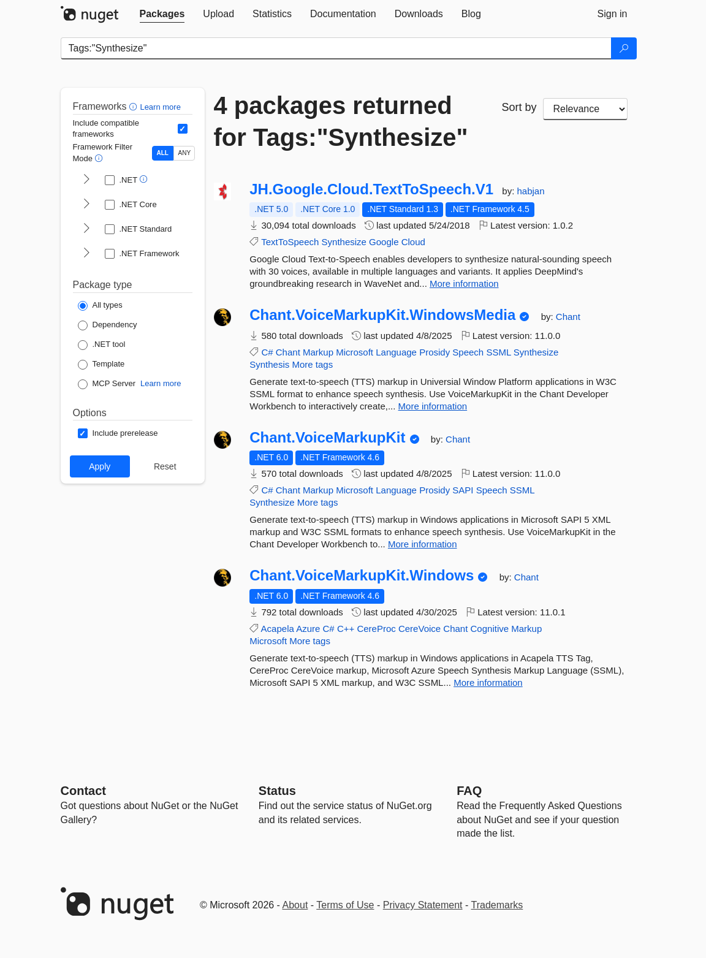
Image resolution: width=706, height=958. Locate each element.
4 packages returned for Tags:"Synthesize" (341, 121)
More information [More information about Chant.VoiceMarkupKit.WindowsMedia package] (433, 406)
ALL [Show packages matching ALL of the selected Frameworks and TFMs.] (163, 153)
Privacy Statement (423, 905)
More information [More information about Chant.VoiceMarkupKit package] (422, 544)
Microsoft (354, 352)
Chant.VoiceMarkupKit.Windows (361, 575)
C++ (345, 628)
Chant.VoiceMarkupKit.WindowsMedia (382, 315)
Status (277, 790)
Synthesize (344, 242)
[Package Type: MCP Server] (107, 384)
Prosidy (434, 352)
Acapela (277, 628)
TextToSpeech (290, 242)
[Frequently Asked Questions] (469, 790)
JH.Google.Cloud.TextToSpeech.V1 (371, 189)
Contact (83, 790)
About (295, 905)
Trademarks (497, 905)
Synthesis (269, 364)
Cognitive (490, 628)
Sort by (519, 107)
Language (396, 352)
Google (383, 242)
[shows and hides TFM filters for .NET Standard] (86, 229)
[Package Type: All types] (100, 306)
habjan (530, 191)
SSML (498, 352)
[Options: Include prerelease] (118, 433)
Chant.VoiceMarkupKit (327, 437)
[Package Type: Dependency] (107, 325)
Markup (318, 352)
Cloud (413, 242)
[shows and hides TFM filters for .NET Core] (86, 204)
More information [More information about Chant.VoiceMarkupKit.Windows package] (488, 682)
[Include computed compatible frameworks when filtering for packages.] (182, 129)
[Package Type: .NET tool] (102, 345)
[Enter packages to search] (336, 48)
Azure (308, 628)
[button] (134, 106)
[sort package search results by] (585, 109)
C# (267, 352)
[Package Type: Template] (101, 364)
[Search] (624, 48)
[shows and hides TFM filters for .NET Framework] (86, 253)
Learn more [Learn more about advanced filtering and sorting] (160, 107)
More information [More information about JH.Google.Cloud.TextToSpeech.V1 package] (464, 283)
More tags (312, 364)
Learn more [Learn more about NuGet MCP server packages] (160, 383)
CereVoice (419, 628)
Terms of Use (345, 905)
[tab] (162, 14)
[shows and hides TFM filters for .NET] (86, 180)
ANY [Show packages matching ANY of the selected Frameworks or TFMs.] (184, 153)
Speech (468, 352)
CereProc (376, 628)
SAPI (462, 490)
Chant (568, 316)
